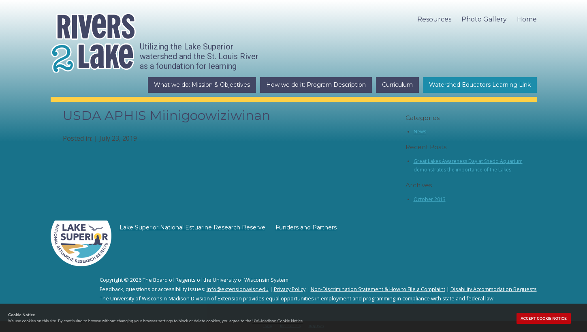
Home (527, 19)
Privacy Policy (289, 289)
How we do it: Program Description (316, 84)
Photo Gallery (484, 19)
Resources (434, 19)
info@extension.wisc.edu (238, 289)
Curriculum (397, 84)
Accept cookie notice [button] (544, 318)
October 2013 (430, 199)
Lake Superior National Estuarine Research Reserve (192, 227)
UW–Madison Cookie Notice (277, 320)
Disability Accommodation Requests (493, 289)
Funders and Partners (306, 227)
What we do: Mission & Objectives (202, 84)
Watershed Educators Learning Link (480, 84)
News (420, 131)
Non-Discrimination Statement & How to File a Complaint (378, 289)
